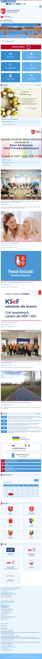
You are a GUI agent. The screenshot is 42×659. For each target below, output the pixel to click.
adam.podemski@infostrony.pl (30, 656)
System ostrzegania (7, 467)
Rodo (10, 4)
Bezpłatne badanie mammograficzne (21, 227)
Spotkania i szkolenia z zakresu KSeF (21, 306)
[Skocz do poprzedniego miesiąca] (35, 480)
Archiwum (37, 85)
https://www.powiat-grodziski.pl (8, 602)
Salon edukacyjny (6, 160)
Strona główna (10, 41)
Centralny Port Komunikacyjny (9, 460)
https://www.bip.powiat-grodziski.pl (7, 610)
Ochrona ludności (21, 47)
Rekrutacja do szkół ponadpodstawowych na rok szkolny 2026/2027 (21, 267)
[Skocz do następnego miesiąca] (37, 480)
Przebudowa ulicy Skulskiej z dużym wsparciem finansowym (21, 387)
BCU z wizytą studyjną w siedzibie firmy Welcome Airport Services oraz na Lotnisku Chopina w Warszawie (21, 346)
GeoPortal (18, 4)
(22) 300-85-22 (11, 21)
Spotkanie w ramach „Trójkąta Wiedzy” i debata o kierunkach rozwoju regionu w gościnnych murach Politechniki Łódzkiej (21, 186)
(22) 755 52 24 (12, 22)
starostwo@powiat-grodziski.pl (8, 17)
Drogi (4, 464)
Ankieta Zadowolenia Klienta (8, 470)
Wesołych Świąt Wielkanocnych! (10, 119)
